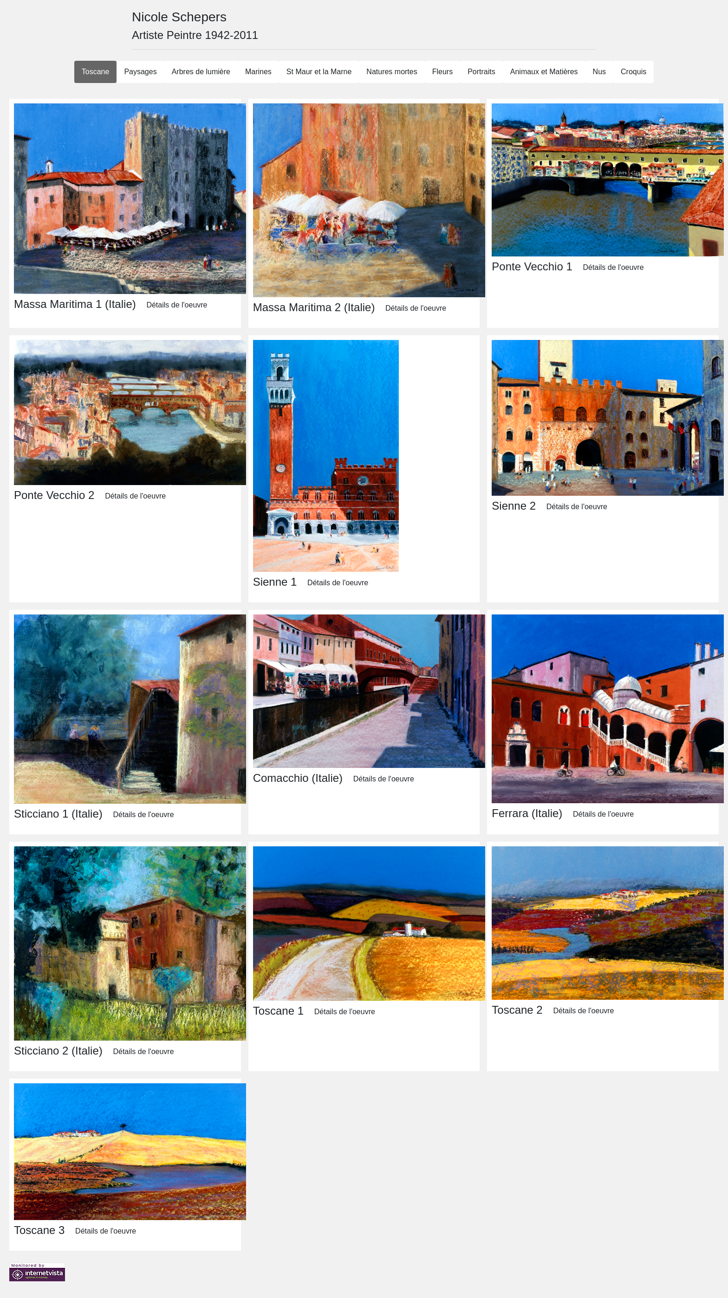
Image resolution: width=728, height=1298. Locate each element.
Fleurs (442, 72)
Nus (599, 72)
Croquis (633, 72)
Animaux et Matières (544, 72)
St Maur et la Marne (319, 72)
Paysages (140, 72)
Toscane (96, 72)
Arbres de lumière (201, 72)
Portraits (481, 72)
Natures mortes (391, 72)
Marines (258, 72)
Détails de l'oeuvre (176, 305)
